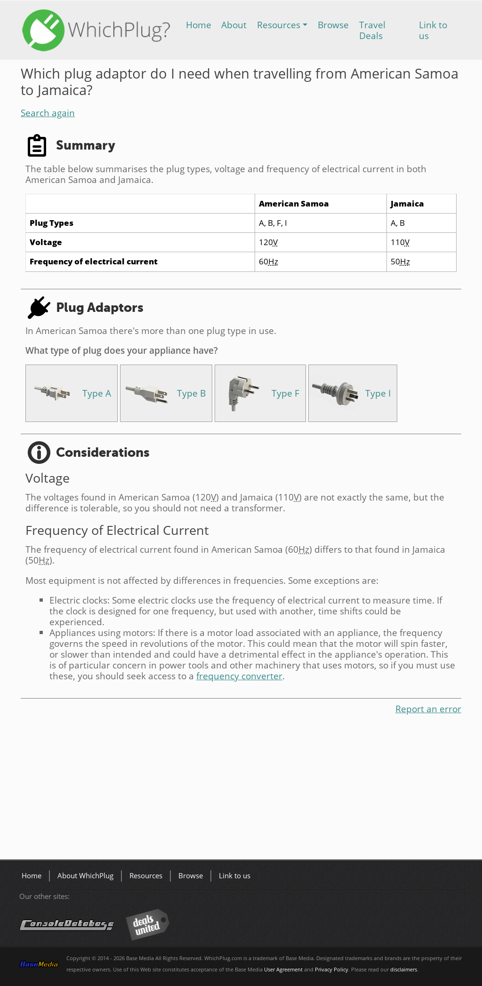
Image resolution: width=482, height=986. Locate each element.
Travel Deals (372, 30)
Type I (378, 393)
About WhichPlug (85, 876)
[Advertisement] (241, 789)
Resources (278, 24)
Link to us (433, 30)
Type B (191, 393)
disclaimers (403, 969)
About (234, 24)
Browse (333, 24)
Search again (48, 112)
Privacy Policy (331, 969)
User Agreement (283, 969)
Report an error (428, 708)
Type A (96, 393)
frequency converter (239, 675)
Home (198, 24)
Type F (285, 393)
